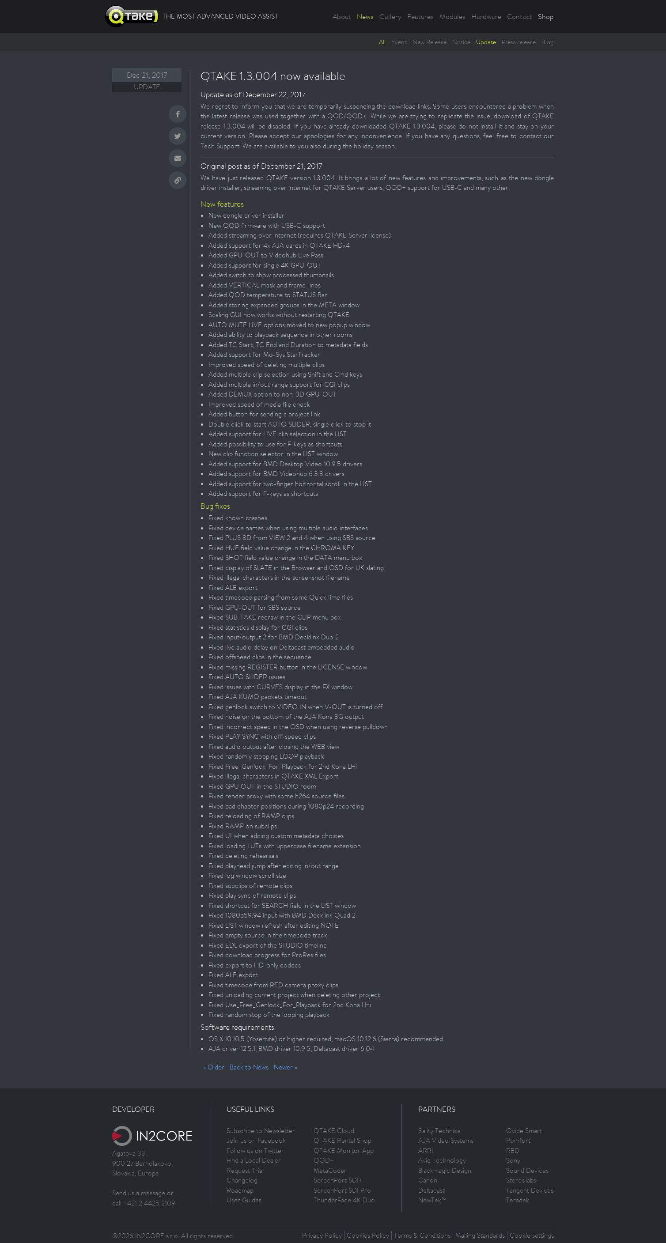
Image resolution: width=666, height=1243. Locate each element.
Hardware (486, 16)
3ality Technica (439, 1130)
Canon (427, 1180)
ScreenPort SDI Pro (342, 1190)
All (382, 42)
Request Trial (245, 1170)
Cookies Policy (368, 1235)
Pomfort (518, 1140)
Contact (519, 16)
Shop (546, 16)
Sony (513, 1160)
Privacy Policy (322, 1235)
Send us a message (138, 1193)
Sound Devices (527, 1170)
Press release (519, 42)
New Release (429, 42)
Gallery (390, 16)
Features (420, 16)
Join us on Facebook (256, 1140)
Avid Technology (442, 1160)
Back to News (249, 1067)
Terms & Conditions (422, 1235)
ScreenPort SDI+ (338, 1180)
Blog (547, 42)
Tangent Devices (529, 1190)
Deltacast (431, 1190)
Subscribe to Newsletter (261, 1130)
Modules (452, 16)
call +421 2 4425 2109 (143, 1203)
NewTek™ (432, 1200)
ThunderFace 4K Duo (344, 1200)
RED (512, 1150)
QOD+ (324, 1160)
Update (486, 42)
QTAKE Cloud (334, 1130)
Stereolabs (521, 1180)
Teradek (517, 1200)
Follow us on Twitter (255, 1150)
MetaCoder (330, 1170)
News (365, 16)
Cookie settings (532, 1235)
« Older (213, 1067)
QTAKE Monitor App (344, 1150)
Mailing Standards (480, 1235)
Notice (461, 42)
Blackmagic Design (444, 1170)
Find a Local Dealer (254, 1160)
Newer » (285, 1067)
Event (399, 42)
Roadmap (240, 1190)
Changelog (242, 1180)
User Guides (244, 1200)
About (342, 16)
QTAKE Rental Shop (342, 1140)
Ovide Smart (524, 1130)
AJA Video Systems (445, 1140)
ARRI (425, 1150)
